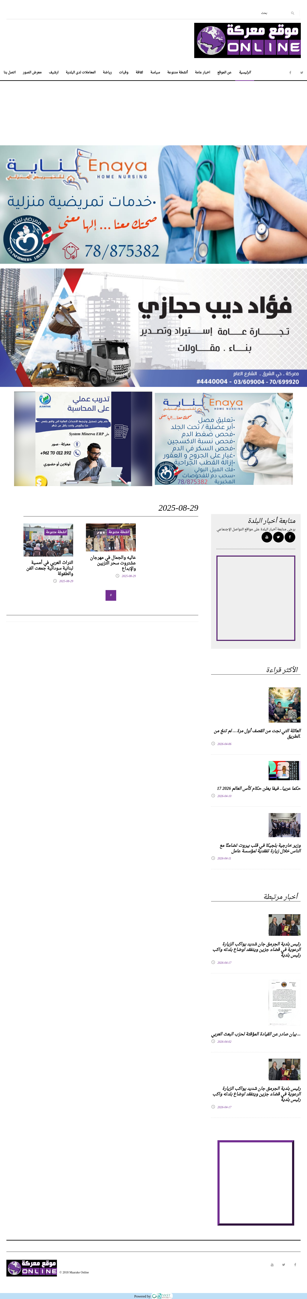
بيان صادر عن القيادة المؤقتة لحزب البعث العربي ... (256, 1034)
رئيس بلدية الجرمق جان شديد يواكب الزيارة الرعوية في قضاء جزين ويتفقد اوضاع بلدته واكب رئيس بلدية (256, 949)
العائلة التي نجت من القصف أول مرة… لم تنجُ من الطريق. (257, 734)
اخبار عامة (202, 72)
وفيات (123, 72)
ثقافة (139, 72)
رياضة (107, 72)
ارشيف (53, 72)
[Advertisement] (153, 111)
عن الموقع (224, 72)
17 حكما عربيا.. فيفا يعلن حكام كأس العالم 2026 (259, 789)
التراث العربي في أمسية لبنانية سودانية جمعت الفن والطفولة (49, 568)
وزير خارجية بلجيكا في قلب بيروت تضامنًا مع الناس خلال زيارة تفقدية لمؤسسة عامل (260, 848)
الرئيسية (245, 72)
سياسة (155, 72)
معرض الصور (32, 72)
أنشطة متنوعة (177, 72)
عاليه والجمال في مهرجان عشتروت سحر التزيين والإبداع (113, 563)
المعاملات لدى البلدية (81, 72)
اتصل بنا (10, 72)
